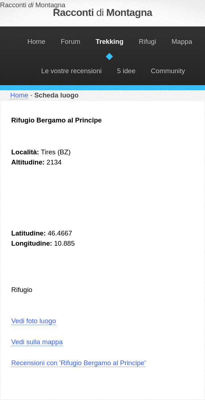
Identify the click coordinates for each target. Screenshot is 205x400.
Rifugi (147, 41)
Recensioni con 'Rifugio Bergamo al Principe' (78, 363)
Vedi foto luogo (33, 321)
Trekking (110, 41)
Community (168, 71)
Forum (70, 41)
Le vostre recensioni (71, 71)
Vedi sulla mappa (37, 342)
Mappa (182, 41)
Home (36, 41)
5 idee (126, 71)
